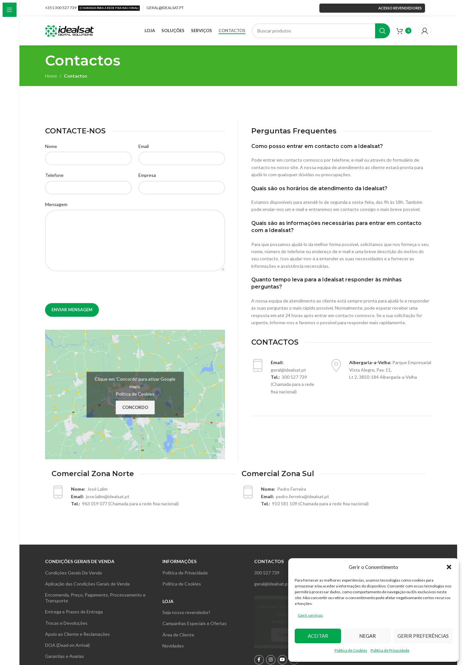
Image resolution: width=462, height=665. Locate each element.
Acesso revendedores (372, 7)
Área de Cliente (178, 634)
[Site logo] (69, 30)
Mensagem (56, 204)
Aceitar (318, 636)
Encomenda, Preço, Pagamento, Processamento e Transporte (95, 597)
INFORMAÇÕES (179, 561)
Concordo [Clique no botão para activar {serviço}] (135, 407)
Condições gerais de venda (79, 561)
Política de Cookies (351, 650)
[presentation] (94, 290)
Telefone (54, 175)
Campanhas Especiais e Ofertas (194, 623)
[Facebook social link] (259, 660)
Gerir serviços (310, 615)
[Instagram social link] (271, 660)
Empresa (147, 175)
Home (51, 76)
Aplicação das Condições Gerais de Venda (87, 583)
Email (143, 146)
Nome (51, 146)
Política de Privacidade (390, 650)
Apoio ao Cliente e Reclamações (77, 634)
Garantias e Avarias (64, 656)
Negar (367, 636)
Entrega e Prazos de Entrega (74, 611)
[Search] (321, 30)
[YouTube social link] (282, 660)
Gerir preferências (423, 636)
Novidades (173, 645)
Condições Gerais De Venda (73, 572)
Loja (167, 601)
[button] (449, 567)
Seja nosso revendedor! (186, 612)
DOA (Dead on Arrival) (67, 645)
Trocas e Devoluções (66, 623)
